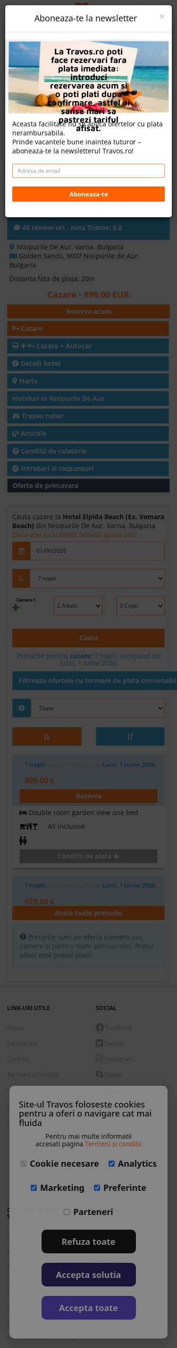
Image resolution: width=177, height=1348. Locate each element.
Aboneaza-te (88, 194)
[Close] (162, 16)
